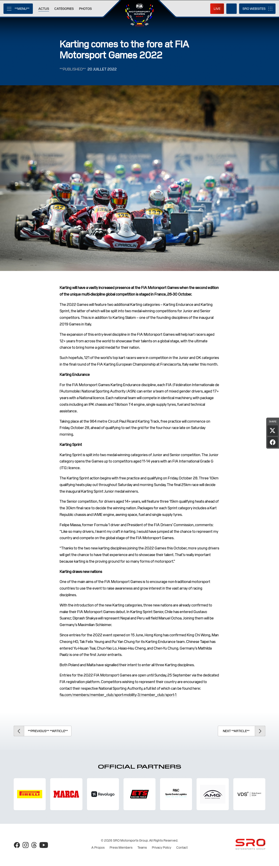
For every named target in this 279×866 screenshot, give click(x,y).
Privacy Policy (161, 847)
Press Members (121, 847)
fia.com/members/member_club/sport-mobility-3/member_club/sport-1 (118, 694)
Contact (182, 847)
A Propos (98, 847)
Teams (142, 847)
